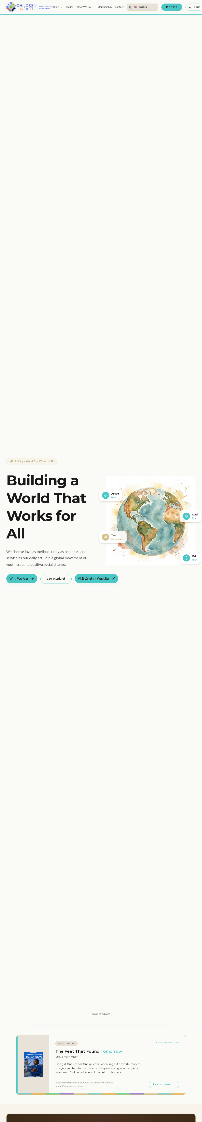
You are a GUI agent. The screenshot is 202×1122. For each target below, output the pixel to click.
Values (69, 7)
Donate (172, 7)
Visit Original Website (96, 578)
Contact (119, 7)
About (57, 7)
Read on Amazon (164, 1084)
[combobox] (142, 7)
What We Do (85, 7)
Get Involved (56, 579)
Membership (104, 7)
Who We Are (21, 578)
